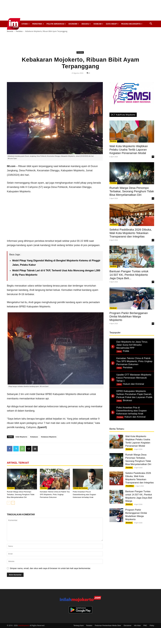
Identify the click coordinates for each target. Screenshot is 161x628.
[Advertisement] (80, 11)
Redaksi (89, 625)
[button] (150, 24)
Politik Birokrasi (56, 24)
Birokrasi (113, 141)
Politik (126, 351)
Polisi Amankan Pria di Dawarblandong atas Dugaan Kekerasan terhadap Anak (84, 494)
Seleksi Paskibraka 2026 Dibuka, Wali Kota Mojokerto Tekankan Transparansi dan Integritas (130, 233)
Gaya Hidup (112, 24)
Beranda (10, 31)
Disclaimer (127, 625)
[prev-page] (8, 502)
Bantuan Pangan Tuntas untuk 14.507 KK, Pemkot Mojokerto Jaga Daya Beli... (128, 275)
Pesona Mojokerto (132, 24)
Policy (152, 625)
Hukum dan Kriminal (80, 488)
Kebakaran (34, 437)
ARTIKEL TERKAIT (18, 462)
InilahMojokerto (23, 625)
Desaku (86, 24)
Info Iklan (137, 625)
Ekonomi (74, 24)
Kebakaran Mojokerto (49, 437)
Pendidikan (114, 224)
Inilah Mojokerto (21, 437)
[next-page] (13, 502)
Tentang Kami (78, 625)
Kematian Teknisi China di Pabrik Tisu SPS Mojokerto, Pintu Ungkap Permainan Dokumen (55, 494)
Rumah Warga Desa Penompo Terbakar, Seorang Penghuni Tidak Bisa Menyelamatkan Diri (20, 494)
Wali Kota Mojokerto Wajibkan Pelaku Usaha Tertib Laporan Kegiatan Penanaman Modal (128, 149)
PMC (145, 625)
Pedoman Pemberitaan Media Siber (108, 625)
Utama (26, 24)
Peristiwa (38, 24)
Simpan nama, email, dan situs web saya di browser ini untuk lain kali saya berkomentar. (50, 568)
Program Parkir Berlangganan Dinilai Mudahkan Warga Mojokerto (128, 316)
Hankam (98, 24)
